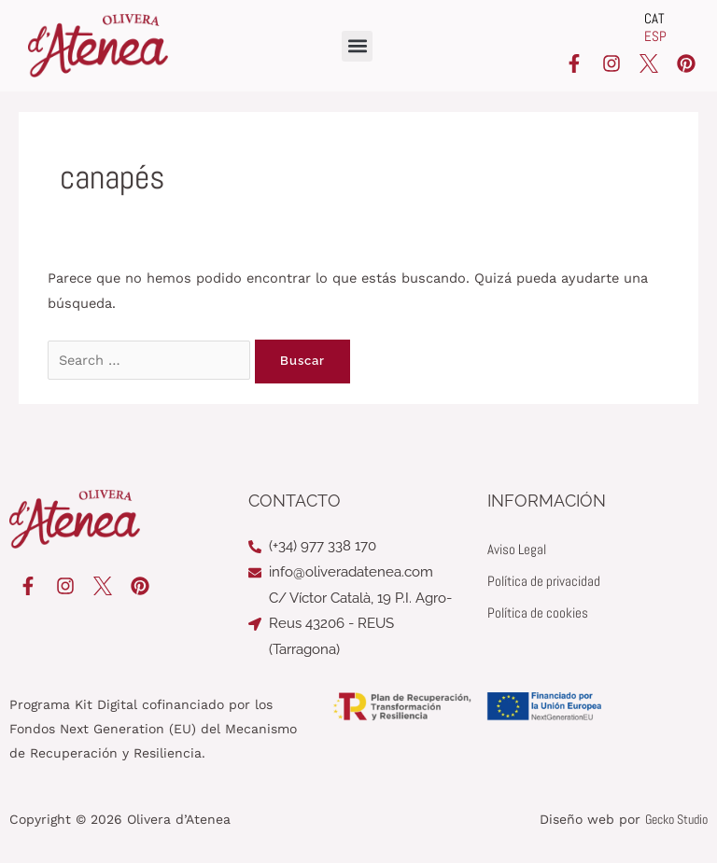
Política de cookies (537, 613)
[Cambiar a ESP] (655, 37)
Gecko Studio (676, 819)
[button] (357, 46)
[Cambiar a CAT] (655, 19)
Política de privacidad (543, 581)
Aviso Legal (516, 549)
